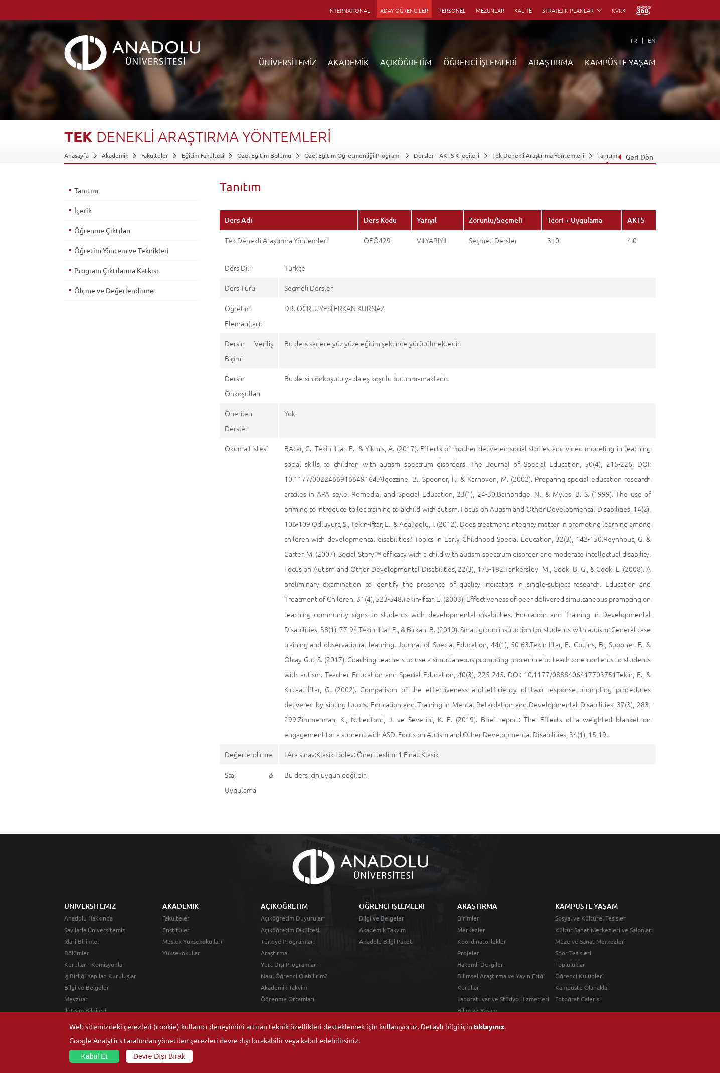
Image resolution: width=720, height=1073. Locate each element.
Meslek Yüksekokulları (192, 941)
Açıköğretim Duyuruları (293, 918)
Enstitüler (176, 930)
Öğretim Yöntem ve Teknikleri (121, 250)
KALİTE (523, 10)
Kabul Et (94, 1056)
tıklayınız (489, 1026)
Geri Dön (635, 156)
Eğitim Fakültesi (203, 155)
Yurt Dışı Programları (289, 964)
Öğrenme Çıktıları (102, 230)
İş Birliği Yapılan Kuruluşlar (100, 976)
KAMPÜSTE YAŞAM (620, 62)
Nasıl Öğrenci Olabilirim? (294, 976)
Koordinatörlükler (481, 941)
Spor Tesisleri (573, 953)
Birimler (468, 918)
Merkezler (471, 930)
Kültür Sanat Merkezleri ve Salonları (604, 930)
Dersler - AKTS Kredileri (446, 155)
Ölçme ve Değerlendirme (114, 290)
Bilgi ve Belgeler (86, 987)
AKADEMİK (348, 62)
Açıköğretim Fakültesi (290, 930)
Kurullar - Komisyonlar (94, 964)
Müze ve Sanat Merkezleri (590, 941)
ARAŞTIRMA (550, 62)
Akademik (115, 155)
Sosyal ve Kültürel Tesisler (590, 918)
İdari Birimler (82, 941)
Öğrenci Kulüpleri (579, 976)
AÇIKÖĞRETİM (406, 62)
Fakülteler (154, 155)
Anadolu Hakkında (88, 918)
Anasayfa (76, 155)
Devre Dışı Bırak (159, 1056)
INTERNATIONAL (349, 10)
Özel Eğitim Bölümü (264, 155)
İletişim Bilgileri (85, 1010)
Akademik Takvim (284, 987)
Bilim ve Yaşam (477, 1010)
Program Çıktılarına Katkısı (116, 270)
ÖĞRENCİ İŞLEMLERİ (480, 62)
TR (633, 40)
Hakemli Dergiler (480, 964)
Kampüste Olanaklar (582, 987)
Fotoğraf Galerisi (578, 999)
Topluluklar (570, 964)
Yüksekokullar (181, 953)
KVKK (619, 10)
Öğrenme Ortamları (287, 999)
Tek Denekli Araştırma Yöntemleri (538, 155)
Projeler (468, 953)
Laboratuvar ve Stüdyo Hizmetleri (503, 999)
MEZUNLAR (490, 10)
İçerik (83, 210)
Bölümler (76, 953)
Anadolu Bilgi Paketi (386, 941)
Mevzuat (76, 999)
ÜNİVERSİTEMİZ (287, 62)
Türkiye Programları (288, 941)
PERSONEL (452, 10)
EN (652, 40)
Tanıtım (607, 155)
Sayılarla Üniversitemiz (94, 930)
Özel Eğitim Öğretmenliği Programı (352, 155)
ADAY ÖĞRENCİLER (404, 10)
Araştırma (274, 953)
